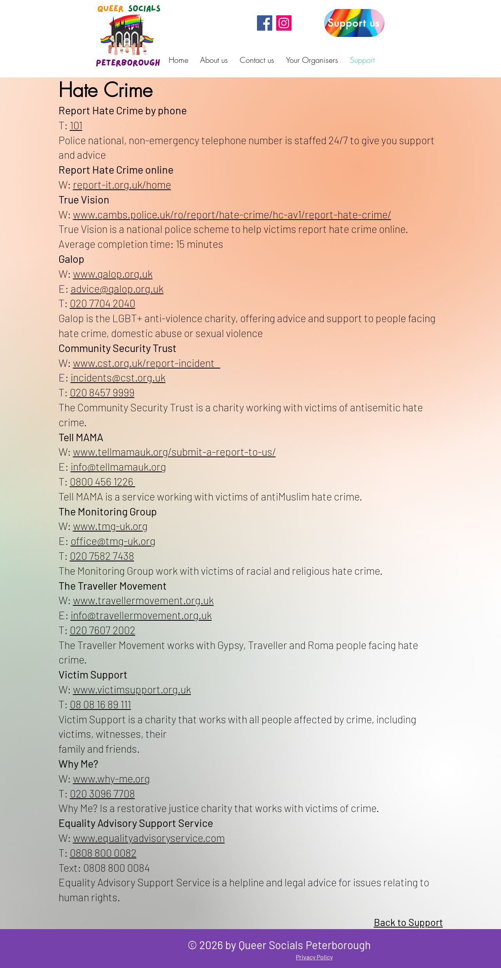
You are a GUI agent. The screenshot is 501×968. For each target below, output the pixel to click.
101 (76, 125)
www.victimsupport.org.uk (132, 689)
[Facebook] (264, 23)
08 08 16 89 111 (100, 704)
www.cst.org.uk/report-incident (146, 362)
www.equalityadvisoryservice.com (149, 837)
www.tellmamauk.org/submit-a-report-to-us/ (174, 451)
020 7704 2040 (102, 303)
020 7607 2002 (102, 629)
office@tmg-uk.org (113, 540)
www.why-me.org (111, 778)
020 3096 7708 (102, 793)
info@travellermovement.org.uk (141, 615)
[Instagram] (283, 23)
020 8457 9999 (102, 392)
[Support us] (354, 23)
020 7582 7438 (102, 555)
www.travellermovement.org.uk (143, 600)
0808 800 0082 (103, 852)
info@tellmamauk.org (118, 466)
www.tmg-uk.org (110, 525)
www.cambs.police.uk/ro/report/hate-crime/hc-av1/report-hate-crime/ (232, 214)
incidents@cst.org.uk (118, 377)
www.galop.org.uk (113, 273)
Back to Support (408, 922)
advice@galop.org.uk (117, 288)
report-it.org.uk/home (122, 184)
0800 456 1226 (102, 481)
